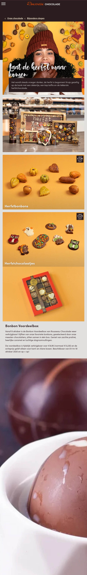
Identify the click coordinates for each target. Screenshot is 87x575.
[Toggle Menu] (3, 3)
